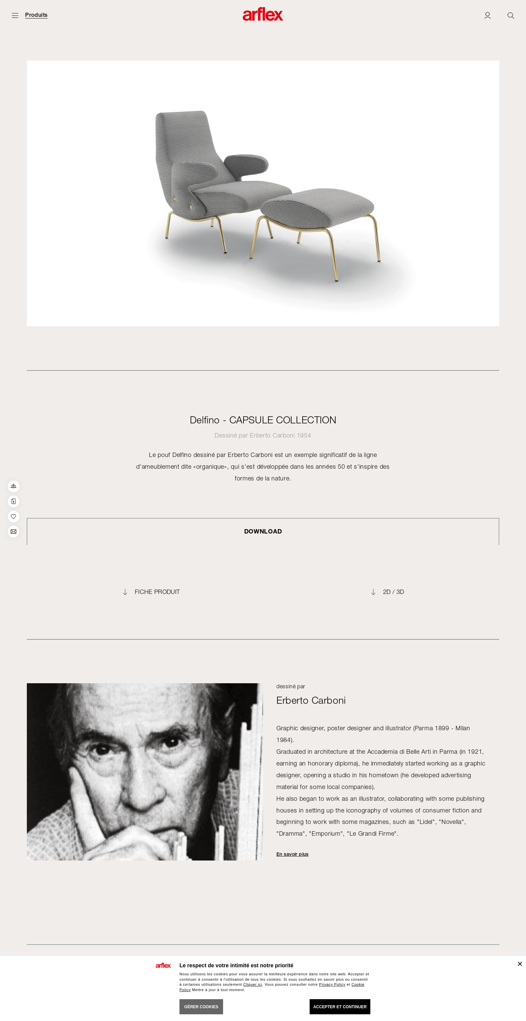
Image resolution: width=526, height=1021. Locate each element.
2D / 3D (393, 592)
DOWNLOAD (263, 531)
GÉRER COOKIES (201, 1007)
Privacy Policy (332, 984)
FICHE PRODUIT (157, 592)
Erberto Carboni (272, 435)
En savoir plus (292, 854)
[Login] (487, 15)
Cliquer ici (252, 984)
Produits (36, 15)
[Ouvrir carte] (15, 15)
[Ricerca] (511, 15)
